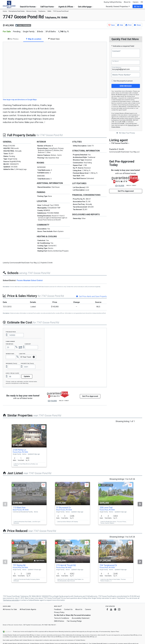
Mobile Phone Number (121, 75)
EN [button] (142, 2)
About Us (127, 2)
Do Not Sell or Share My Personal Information (72, 615)
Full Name (115, 61)
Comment (116, 51)
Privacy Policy (59, 612)
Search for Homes (28, 6)
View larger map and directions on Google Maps (20, 99)
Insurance (11, 363)
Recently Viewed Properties (118, 6)
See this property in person (123, 81)
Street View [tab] (54, 39)
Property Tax (27, 363)
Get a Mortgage (85, 6)
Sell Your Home (47, 6)
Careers (135, 2)
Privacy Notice (115, 127)
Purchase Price (11, 332)
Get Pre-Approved (126, 191)
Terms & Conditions (61, 618)
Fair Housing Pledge (74, 621)
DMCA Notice (59, 621)
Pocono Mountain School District (30, 280)
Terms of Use (132, 125)
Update (27, 376)
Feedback (57, 609)
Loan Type (22, 353)
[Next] (140, 504)
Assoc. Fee (12, 373)
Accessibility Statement (80, 618)
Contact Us (68, 609)
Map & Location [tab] (33, 39)
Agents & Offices (66, 6)
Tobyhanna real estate (11, 600)
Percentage (9, 344)
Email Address (116, 67)
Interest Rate (10, 353)
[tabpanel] (55, 71)
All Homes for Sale (10, 609)
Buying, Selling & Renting (112, 2)
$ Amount (28, 344)
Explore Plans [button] (115, 631)
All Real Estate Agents (28, 609)
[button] (138, 6)
